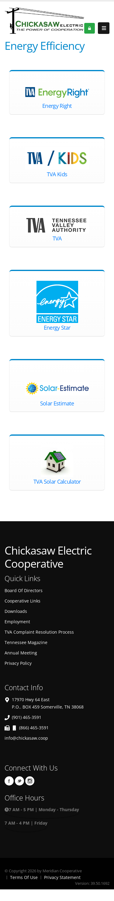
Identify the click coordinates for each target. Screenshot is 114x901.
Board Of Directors (24, 590)
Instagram (29, 781)
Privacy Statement (62, 877)
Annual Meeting (21, 653)
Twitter (19, 781)
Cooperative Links (22, 601)
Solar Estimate (57, 403)
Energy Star (57, 327)
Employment (17, 621)
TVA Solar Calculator (57, 481)
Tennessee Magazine (26, 642)
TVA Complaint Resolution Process (39, 632)
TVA (57, 238)
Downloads (16, 611)
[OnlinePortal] (44, 19)
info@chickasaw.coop (26, 738)
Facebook (9, 781)
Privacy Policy (18, 663)
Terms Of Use (24, 877)
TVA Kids (57, 174)
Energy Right (57, 105)
